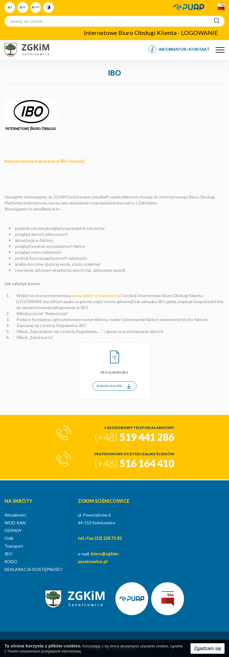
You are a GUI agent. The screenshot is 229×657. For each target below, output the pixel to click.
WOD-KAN (15, 522)
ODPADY (13, 530)
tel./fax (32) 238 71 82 (100, 538)
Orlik (8, 538)
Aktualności (15, 514)
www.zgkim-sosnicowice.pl (96, 295)
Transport (13, 545)
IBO (8, 553)
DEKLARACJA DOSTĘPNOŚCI (33, 569)
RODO (10, 561)
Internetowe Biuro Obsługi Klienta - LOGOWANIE (151, 32)
